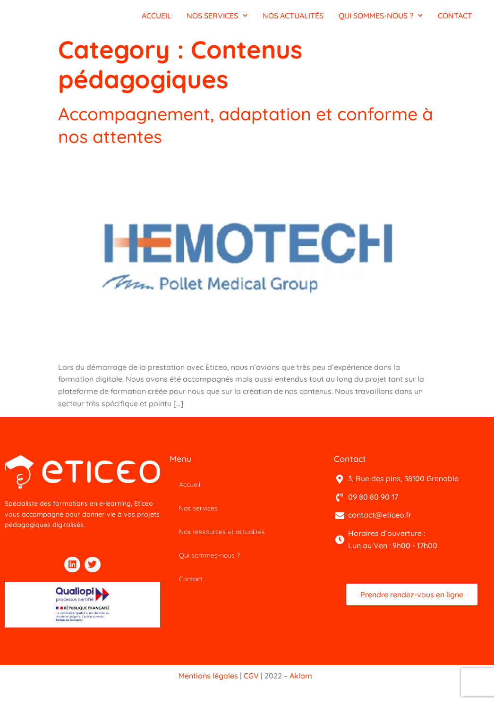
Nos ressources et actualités (222, 536)
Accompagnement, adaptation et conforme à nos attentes (206, 129)
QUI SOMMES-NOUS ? (381, 17)
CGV (251, 684)
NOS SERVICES (217, 17)
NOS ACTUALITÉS (293, 18)
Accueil (189, 489)
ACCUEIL (156, 18)
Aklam (301, 684)
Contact (191, 583)
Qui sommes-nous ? (209, 560)
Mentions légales (208, 684)
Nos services (198, 513)
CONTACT (455, 18)
